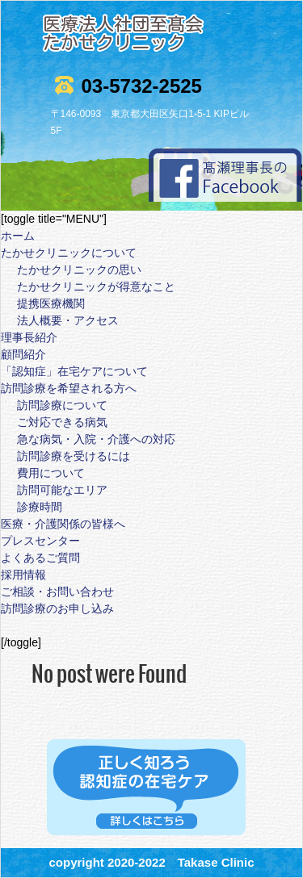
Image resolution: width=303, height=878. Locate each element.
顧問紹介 (23, 354)
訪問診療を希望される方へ (69, 388)
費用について (51, 472)
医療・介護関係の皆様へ (63, 523)
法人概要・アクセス (68, 320)
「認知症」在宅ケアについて (74, 371)
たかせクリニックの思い (79, 269)
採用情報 (23, 574)
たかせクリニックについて (69, 252)
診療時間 (39, 506)
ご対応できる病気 (62, 422)
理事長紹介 (29, 337)
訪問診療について (62, 405)
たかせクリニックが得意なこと (96, 286)
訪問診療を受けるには (73, 455)
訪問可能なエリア (62, 489)
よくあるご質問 (40, 557)
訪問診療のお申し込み (57, 608)
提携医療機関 (51, 303)
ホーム (18, 235)
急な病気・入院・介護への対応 (96, 439)
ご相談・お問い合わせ (57, 591)
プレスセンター (40, 540)
